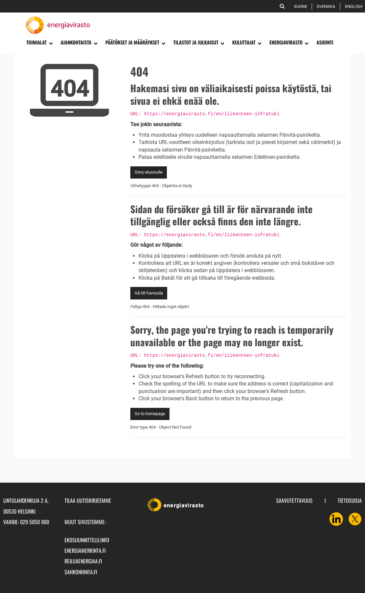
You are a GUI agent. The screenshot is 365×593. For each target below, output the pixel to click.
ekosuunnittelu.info (87, 540)
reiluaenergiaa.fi (83, 561)
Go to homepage (150, 413)
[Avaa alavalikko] (50, 42)
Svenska (327, 6)
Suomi (302, 6)
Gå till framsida (149, 293)
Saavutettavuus (294, 500)
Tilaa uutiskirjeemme (88, 500)
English (355, 6)
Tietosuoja (350, 500)
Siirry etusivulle (149, 172)
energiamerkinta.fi (85, 550)
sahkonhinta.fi (81, 572)
